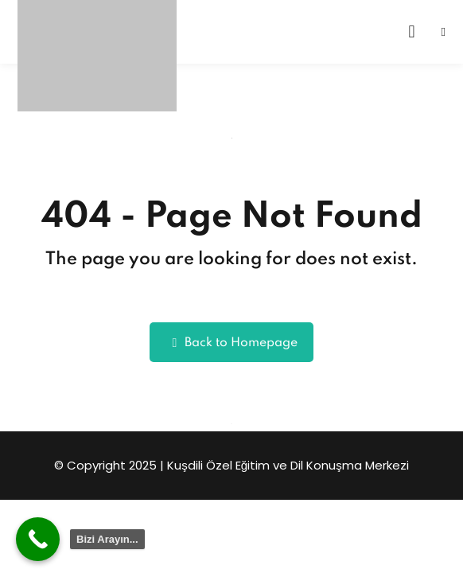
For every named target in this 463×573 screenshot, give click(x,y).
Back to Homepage (231, 342)
